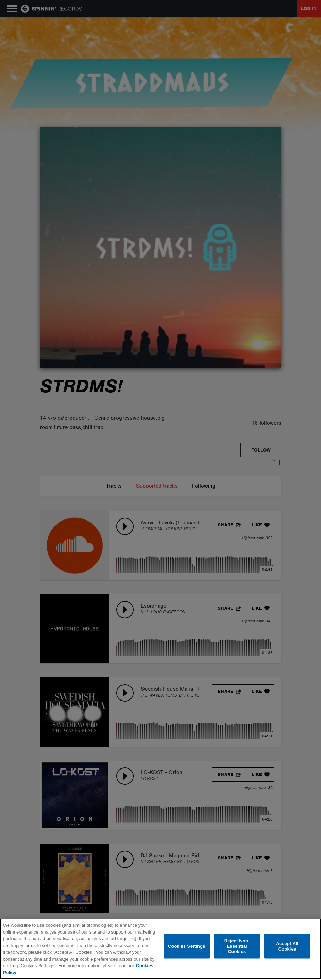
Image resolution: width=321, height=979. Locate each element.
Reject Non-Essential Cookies (237, 946)
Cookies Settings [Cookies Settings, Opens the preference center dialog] (186, 945)
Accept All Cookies (287, 946)
